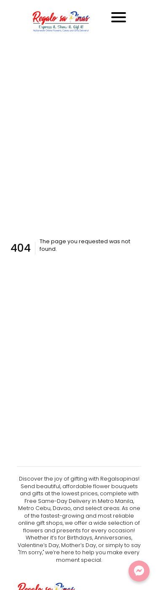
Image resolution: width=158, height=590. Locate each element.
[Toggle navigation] (118, 17)
